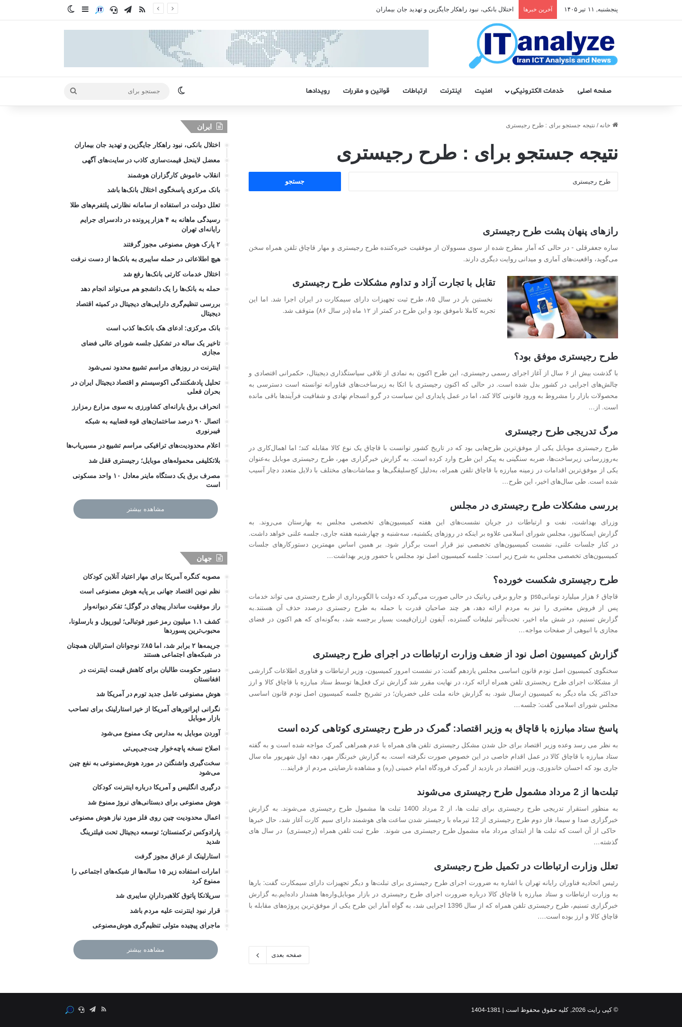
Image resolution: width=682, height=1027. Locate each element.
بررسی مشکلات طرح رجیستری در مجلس (534, 505)
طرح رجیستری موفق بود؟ (566, 356)
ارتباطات (415, 91)
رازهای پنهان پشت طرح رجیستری (550, 231)
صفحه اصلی (594, 91)
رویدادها (318, 91)
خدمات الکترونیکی (537, 91)
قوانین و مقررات (366, 91)
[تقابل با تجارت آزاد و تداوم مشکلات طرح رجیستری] (562, 307)
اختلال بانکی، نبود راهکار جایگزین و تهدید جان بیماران (445, 9)
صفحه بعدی (279, 955)
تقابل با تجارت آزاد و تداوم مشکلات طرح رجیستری (393, 282)
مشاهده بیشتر (145, 509)
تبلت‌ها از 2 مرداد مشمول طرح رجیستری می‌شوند (517, 792)
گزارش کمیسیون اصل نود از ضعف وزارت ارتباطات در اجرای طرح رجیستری (465, 654)
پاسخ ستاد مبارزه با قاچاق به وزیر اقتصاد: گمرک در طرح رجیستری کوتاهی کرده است (448, 728)
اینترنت (450, 91)
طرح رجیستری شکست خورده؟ (555, 580)
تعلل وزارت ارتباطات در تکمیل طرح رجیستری (526, 866)
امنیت (483, 91)
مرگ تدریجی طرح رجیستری (561, 431)
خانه (609, 125)
